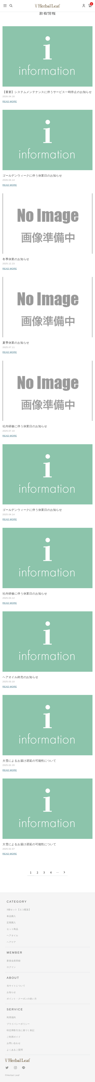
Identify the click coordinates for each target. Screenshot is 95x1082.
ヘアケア (11, 942)
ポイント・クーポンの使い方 (22, 998)
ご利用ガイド (14, 1037)
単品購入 (11, 916)
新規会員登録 (14, 960)
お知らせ (11, 992)
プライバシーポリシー (18, 1024)
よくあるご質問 (15, 1050)
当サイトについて (16, 985)
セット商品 (12, 929)
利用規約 (11, 1017)
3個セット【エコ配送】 (19, 909)
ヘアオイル (12, 935)
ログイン (11, 967)
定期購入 (11, 922)
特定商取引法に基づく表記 (20, 1030)
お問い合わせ (14, 1043)
